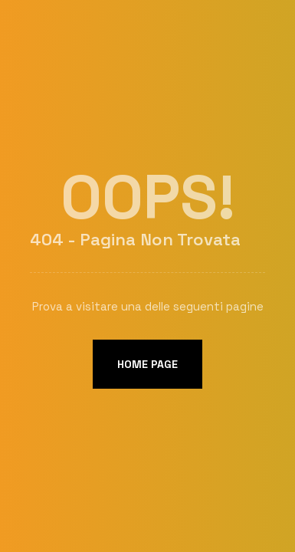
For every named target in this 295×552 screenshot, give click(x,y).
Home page (147, 364)
